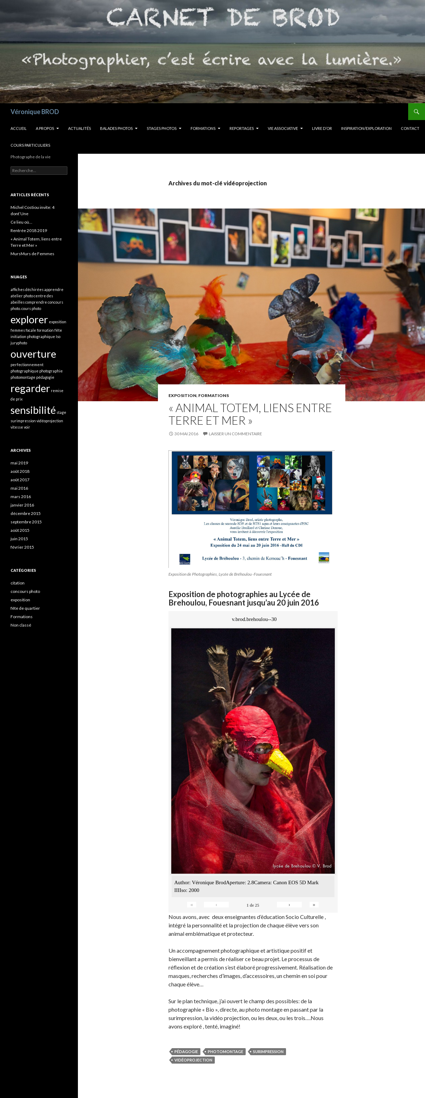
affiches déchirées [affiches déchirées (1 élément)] (27, 289)
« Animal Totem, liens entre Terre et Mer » (250, 414)
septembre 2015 (26, 521)
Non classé (21, 625)
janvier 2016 (22, 505)
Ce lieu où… (21, 222)
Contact (410, 128)
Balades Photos (116, 128)
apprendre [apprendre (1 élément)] (54, 289)
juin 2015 (19, 538)
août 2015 (20, 530)
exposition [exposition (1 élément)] (57, 321)
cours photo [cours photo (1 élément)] (31, 308)
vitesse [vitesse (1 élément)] (17, 427)
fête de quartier (25, 608)
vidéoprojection (193, 1060)
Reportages (242, 128)
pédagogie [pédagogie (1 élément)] (45, 377)
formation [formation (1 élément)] (45, 330)
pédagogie (186, 1051)
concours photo (25, 591)
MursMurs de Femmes (32, 253)
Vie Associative (283, 128)
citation (18, 583)
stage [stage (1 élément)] (61, 412)
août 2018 (20, 471)
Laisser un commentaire (235, 433)
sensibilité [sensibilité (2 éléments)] (33, 410)
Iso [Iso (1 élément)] (58, 336)
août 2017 (20, 479)
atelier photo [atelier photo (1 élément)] (22, 295)
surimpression (268, 1051)
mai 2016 (19, 488)
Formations (203, 128)
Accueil (19, 128)
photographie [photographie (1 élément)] (51, 371)
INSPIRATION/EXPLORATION (366, 128)
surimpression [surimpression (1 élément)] (23, 420)
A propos (45, 128)
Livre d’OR (322, 128)
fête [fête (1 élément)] (58, 330)
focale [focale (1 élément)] (31, 330)
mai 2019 (19, 462)
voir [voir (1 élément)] (27, 427)
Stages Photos (162, 128)
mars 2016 (21, 496)
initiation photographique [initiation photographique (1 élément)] (33, 336)
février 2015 (22, 547)
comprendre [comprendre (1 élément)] (36, 302)
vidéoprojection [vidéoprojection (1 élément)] (49, 420)
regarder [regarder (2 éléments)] (30, 388)
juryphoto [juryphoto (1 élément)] (19, 342)
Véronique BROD (35, 111)
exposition (182, 395)
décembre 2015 (26, 513)
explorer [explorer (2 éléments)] (29, 319)
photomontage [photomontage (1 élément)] (23, 377)
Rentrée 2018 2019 (29, 230)
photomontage (225, 1051)
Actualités (79, 128)
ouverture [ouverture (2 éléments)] (33, 354)
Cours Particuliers (30, 145)
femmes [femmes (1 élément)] (18, 330)
